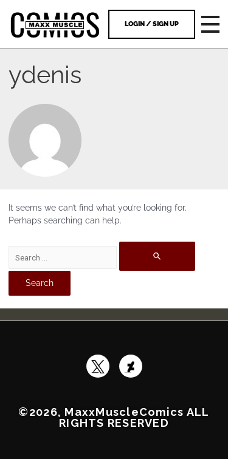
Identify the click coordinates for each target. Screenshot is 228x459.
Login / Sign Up (152, 24)
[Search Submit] (157, 256)
